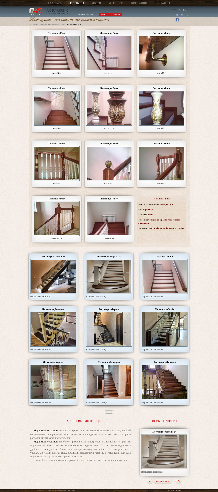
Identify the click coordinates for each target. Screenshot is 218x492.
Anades (178, 490)
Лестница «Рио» (73, 24)
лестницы (43, 24)
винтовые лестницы (86, 14)
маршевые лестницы (110, 14)
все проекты (162, 481)
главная (35, 24)
